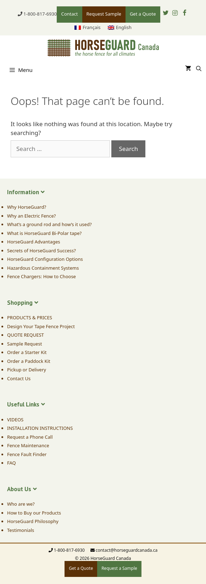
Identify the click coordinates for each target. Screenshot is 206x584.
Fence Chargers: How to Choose (41, 276)
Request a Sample (119, 568)
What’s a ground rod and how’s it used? (49, 224)
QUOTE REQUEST (25, 335)
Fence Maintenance (28, 445)
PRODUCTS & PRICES (29, 317)
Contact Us (18, 378)
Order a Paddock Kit (28, 361)
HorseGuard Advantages (33, 241)
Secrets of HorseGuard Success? (41, 250)
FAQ (11, 463)
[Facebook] (185, 13)
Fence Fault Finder (26, 454)
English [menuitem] (124, 27)
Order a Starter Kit (26, 352)
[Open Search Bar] (198, 68)
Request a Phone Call (29, 437)
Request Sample (104, 14)
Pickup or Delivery (26, 369)
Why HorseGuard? (26, 207)
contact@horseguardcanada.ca (127, 550)
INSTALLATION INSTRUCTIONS (40, 428)
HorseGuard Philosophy (33, 521)
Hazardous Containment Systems (43, 268)
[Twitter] (166, 13)
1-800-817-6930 (40, 14)
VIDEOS (15, 419)
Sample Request (24, 344)
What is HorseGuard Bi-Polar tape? (44, 233)
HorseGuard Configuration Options (45, 259)
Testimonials (20, 530)
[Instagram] (175, 13)
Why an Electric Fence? (31, 216)
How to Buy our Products (34, 513)
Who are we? (21, 504)
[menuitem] (87, 27)
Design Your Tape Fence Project (41, 326)
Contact (69, 14)
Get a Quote (143, 14)
